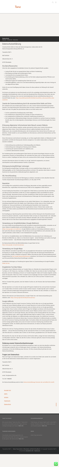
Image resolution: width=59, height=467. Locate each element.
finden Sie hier (5, 263)
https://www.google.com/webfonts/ (12, 229)
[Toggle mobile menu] (56, 2)
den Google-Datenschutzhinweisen (21, 256)
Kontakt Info (7, 390)
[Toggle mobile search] (53, 2)
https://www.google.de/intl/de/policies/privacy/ (23, 297)
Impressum (37, 450)
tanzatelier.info (29, 450)
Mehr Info (21, 426)
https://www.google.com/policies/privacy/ (13, 245)
